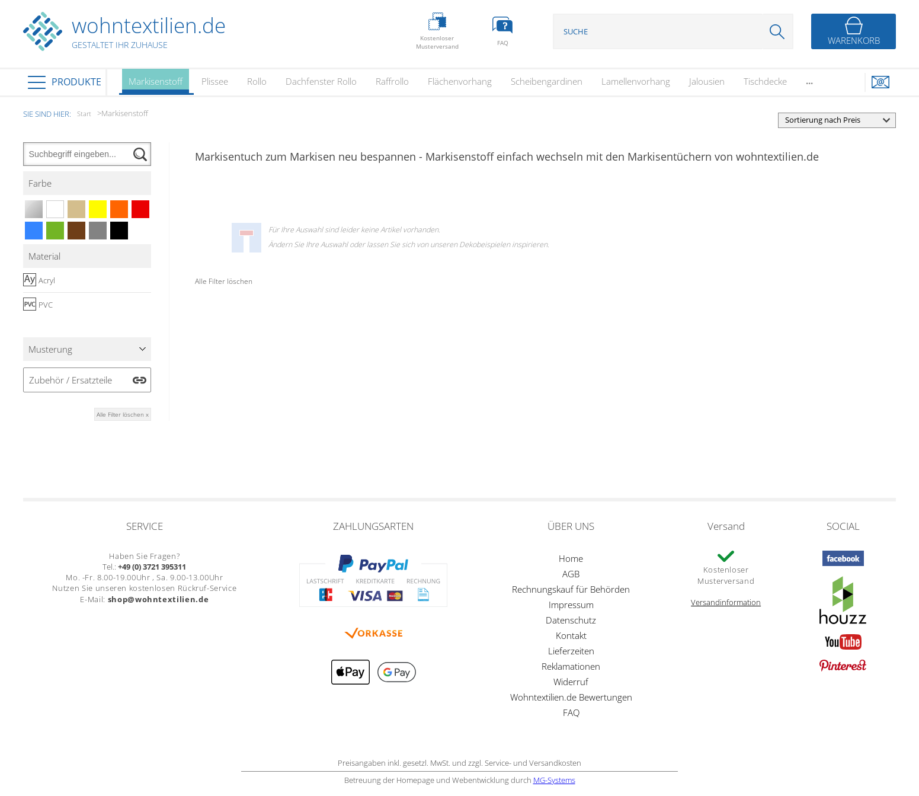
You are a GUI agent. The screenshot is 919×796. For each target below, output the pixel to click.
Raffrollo (392, 81)
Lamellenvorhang (635, 81)
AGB (570, 574)
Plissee (214, 81)
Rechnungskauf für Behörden (571, 589)
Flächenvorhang (460, 81)
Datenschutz (571, 620)
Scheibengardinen (546, 81)
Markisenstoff (155, 85)
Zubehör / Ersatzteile (70, 379)
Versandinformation (726, 602)
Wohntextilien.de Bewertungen (571, 697)
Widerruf (570, 682)
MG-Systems (554, 780)
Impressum (571, 604)
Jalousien (707, 81)
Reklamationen (571, 666)
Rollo (257, 81)
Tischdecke (765, 81)
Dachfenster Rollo (321, 81)
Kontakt (571, 635)
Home (571, 558)
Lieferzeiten (571, 651)
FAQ (571, 712)
